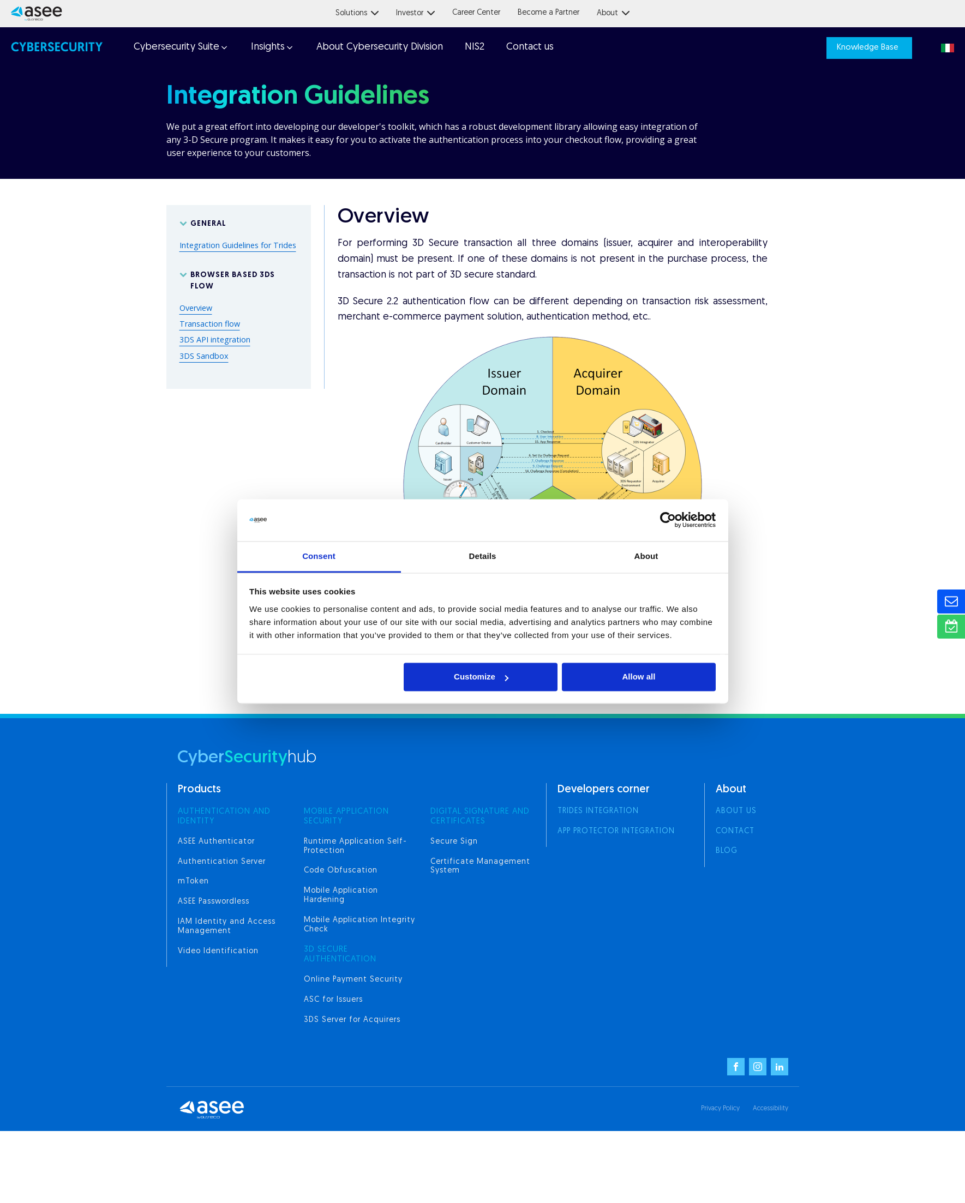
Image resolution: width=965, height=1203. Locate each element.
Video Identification (218, 951)
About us (736, 811)
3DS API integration (214, 339)
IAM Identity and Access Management (226, 926)
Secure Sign (454, 842)
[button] (180, 47)
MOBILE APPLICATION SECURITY (346, 817)
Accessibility (770, 1108)
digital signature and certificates (480, 817)
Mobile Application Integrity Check (359, 925)
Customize (481, 677)
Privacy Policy (720, 1108)
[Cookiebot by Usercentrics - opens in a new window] (668, 520)
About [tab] (646, 556)
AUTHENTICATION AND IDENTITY (224, 817)
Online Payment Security (353, 980)
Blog (727, 851)
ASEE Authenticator (216, 842)
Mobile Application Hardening (341, 895)
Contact (735, 831)
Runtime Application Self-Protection (355, 846)
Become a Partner (548, 13)
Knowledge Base (867, 48)
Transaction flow (209, 323)
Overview (195, 307)
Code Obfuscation (340, 871)
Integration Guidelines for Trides (237, 245)
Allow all (639, 677)
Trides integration (598, 811)
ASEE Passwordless (213, 902)
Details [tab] (482, 556)
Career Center (476, 13)
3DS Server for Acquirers (352, 1020)
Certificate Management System (480, 866)
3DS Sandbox (204, 355)
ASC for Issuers (333, 1000)
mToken (193, 881)
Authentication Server (222, 862)
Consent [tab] (318, 556)
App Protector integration (616, 831)
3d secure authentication (340, 955)
